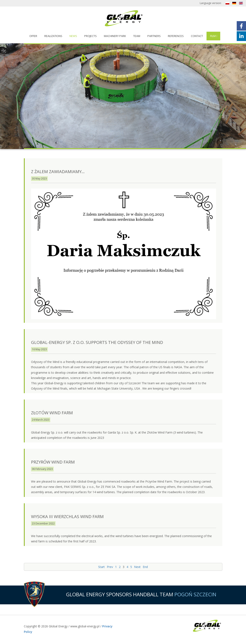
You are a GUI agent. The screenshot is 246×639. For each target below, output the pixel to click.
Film (213, 36)
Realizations (53, 36)
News (73, 36)
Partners (154, 36)
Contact (197, 36)
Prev (110, 567)
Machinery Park (115, 36)
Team (136, 36)
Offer (33, 36)
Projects (90, 36)
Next (137, 567)
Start (101, 567)
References (176, 36)
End (145, 567)
